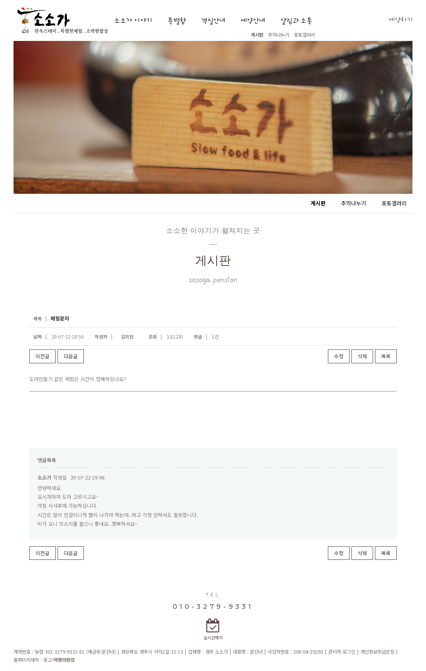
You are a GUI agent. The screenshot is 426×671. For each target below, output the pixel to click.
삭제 (362, 356)
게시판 (257, 34)
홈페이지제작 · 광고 (44, 659)
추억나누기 (278, 34)
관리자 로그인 (341, 651)
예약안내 (252, 21)
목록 (385, 356)
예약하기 (400, 20)
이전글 (42, 356)
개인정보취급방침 (377, 651)
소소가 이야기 (133, 21)
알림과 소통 (296, 21)
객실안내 (213, 21)
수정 (338, 356)
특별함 (176, 21)
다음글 (71, 356)
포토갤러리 (304, 34)
